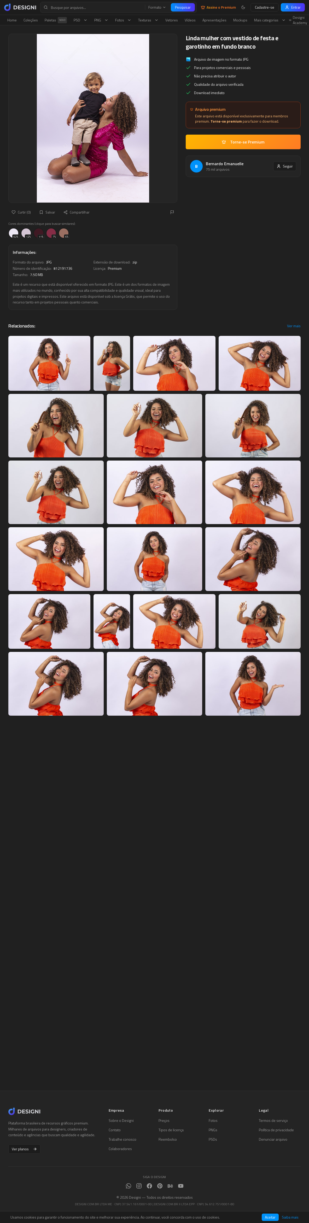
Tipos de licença (171, 1130)
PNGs (213, 1130)
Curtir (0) (21, 212)
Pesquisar (183, 7)
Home (12, 20)
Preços (164, 1120)
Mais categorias (270, 20)
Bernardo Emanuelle (224, 163)
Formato (157, 7)
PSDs (213, 1139)
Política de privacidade (276, 1130)
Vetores (171, 20)
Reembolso (168, 1139)
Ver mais (294, 326)
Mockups (240, 20)
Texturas (148, 20)
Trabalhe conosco (122, 1139)
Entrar (293, 7)
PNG (101, 20)
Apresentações (214, 20)
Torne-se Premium (243, 142)
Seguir (285, 166)
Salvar (47, 212)
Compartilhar (76, 212)
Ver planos (24, 1149)
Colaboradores (120, 1148)
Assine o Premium (218, 7)
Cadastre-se (264, 7)
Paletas (56, 20)
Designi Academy (298, 20)
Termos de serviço (273, 1120)
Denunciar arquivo (273, 1139)
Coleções (31, 20)
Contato (115, 1130)
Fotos (123, 20)
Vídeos (190, 20)
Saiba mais (290, 1217)
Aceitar (270, 1217)
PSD (81, 20)
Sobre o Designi (121, 1120)
